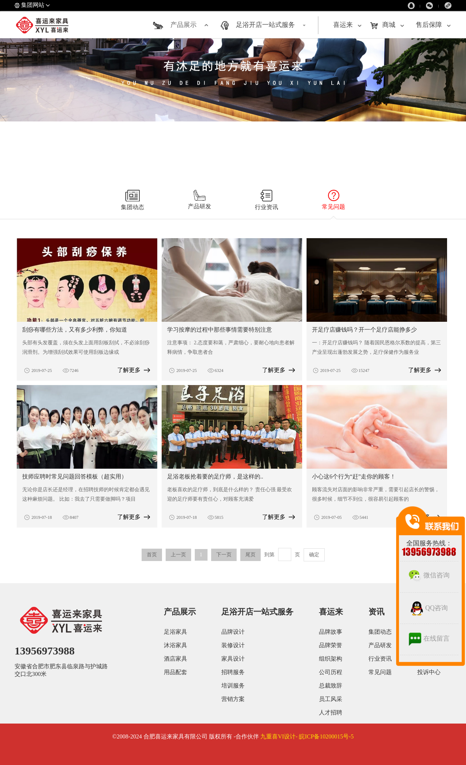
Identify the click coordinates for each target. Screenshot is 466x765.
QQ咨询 (429, 608)
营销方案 (233, 699)
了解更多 (129, 370)
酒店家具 (175, 659)
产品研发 (380, 645)
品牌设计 (233, 632)
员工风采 (330, 699)
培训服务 (233, 685)
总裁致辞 (330, 685)
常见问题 (380, 672)
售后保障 (429, 24)
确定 (314, 554)
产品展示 (183, 24)
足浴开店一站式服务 (265, 24)
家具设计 (233, 659)
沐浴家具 (175, 645)
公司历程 (330, 672)
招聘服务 (233, 672)
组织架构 (330, 659)
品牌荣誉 (330, 645)
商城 (388, 24)
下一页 (224, 554)
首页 (152, 554)
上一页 (178, 554)
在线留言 (429, 638)
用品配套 (175, 672)
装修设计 (233, 645)
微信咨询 (429, 575)
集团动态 (380, 632)
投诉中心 (429, 672)
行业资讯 (380, 659)
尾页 (250, 554)
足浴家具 (175, 632)
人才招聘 (330, 712)
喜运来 (343, 24)
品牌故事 (330, 632)
